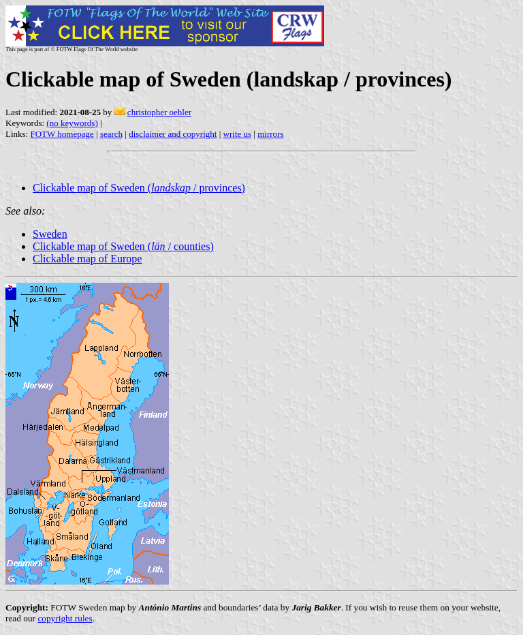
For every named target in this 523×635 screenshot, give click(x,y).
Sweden (50, 234)
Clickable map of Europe (87, 258)
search (111, 134)
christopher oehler (159, 112)
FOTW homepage (61, 134)
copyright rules (64, 618)
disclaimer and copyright (173, 134)
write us (237, 134)
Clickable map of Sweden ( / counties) (123, 246)
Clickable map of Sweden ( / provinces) (139, 187)
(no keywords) (71, 123)
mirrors (270, 134)
